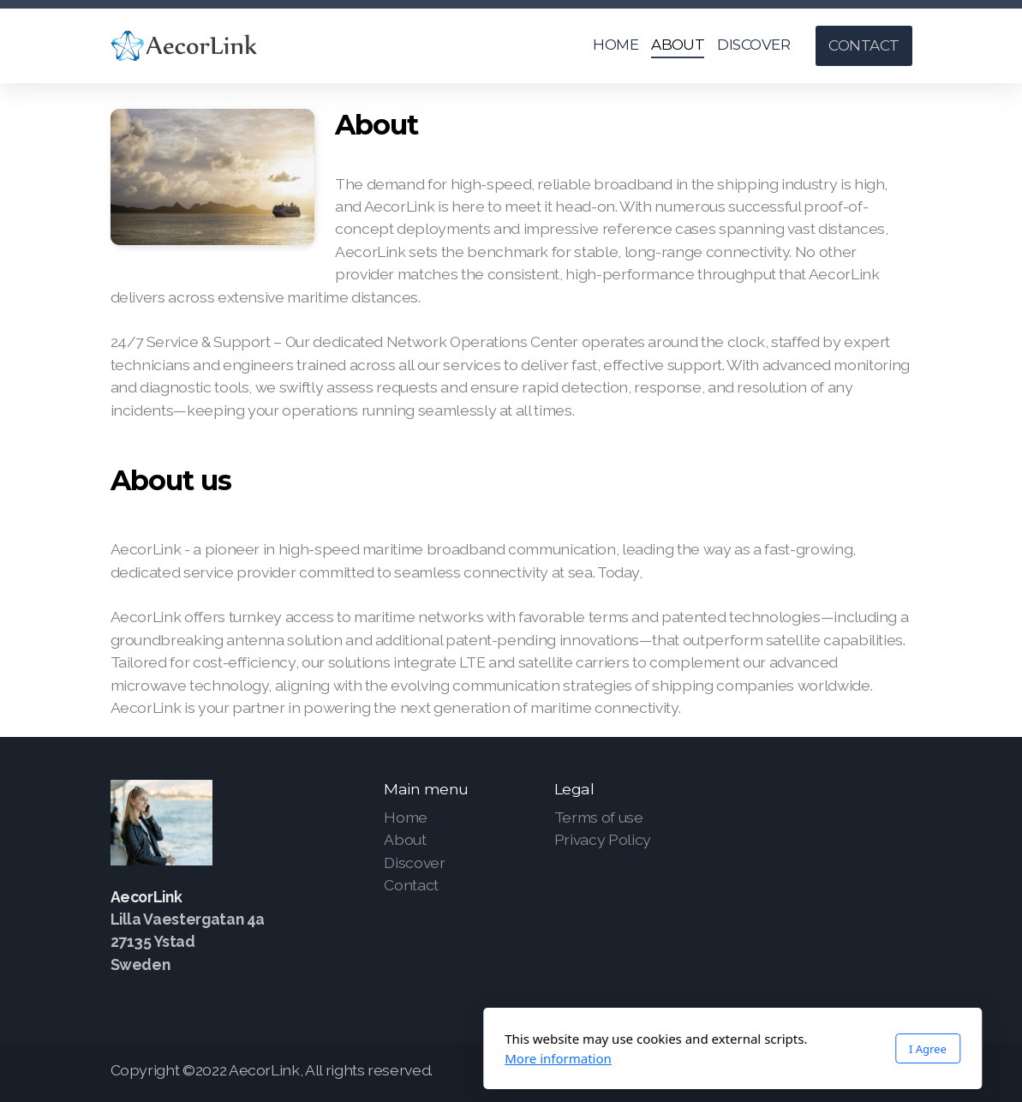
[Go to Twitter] (874, 1072)
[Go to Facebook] (848, 1072)
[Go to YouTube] (899, 1072)
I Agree (706, 1049)
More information (337, 1058)
